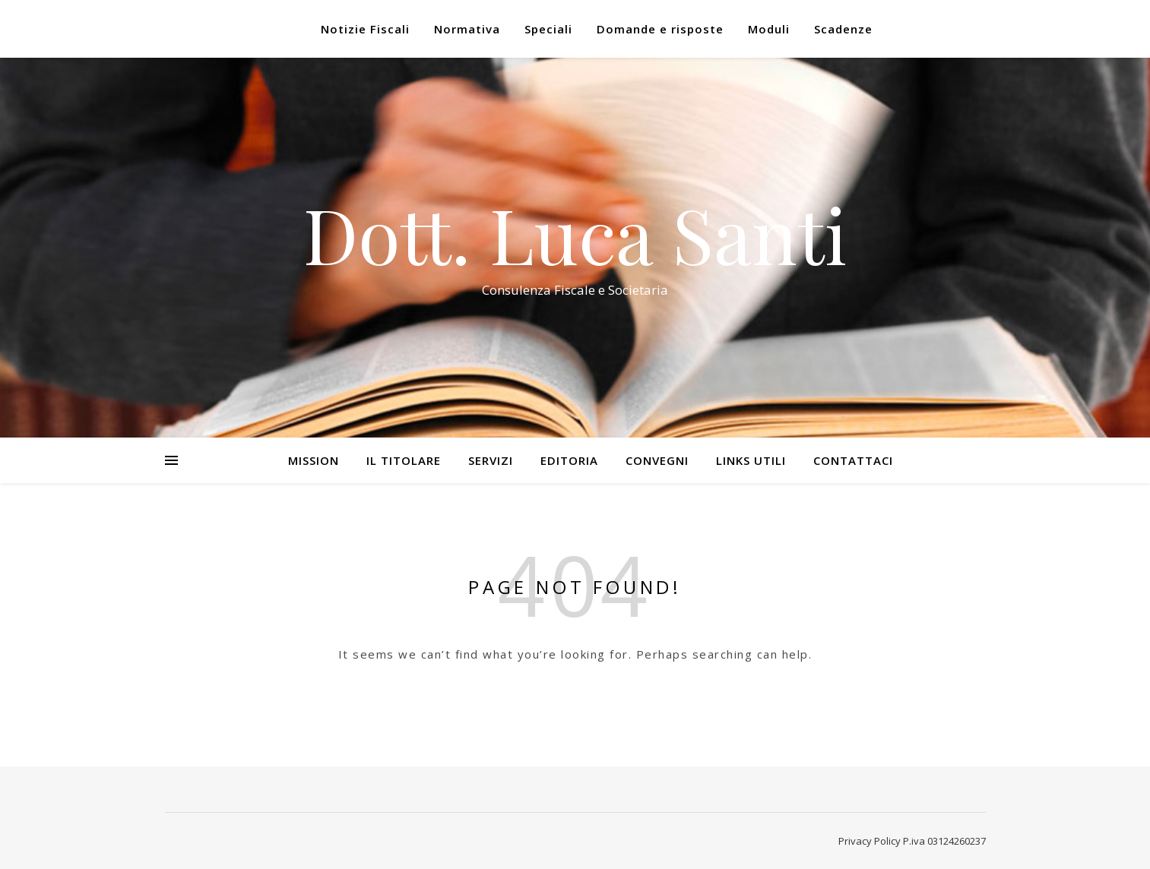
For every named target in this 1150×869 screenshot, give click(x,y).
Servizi (490, 460)
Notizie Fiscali (365, 28)
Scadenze (843, 28)
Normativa (467, 28)
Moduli (769, 28)
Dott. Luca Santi (575, 234)
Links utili (751, 460)
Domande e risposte (660, 28)
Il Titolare (403, 460)
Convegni (657, 460)
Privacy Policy (869, 841)
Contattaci (853, 460)
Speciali (548, 28)
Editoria (569, 460)
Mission (313, 460)
